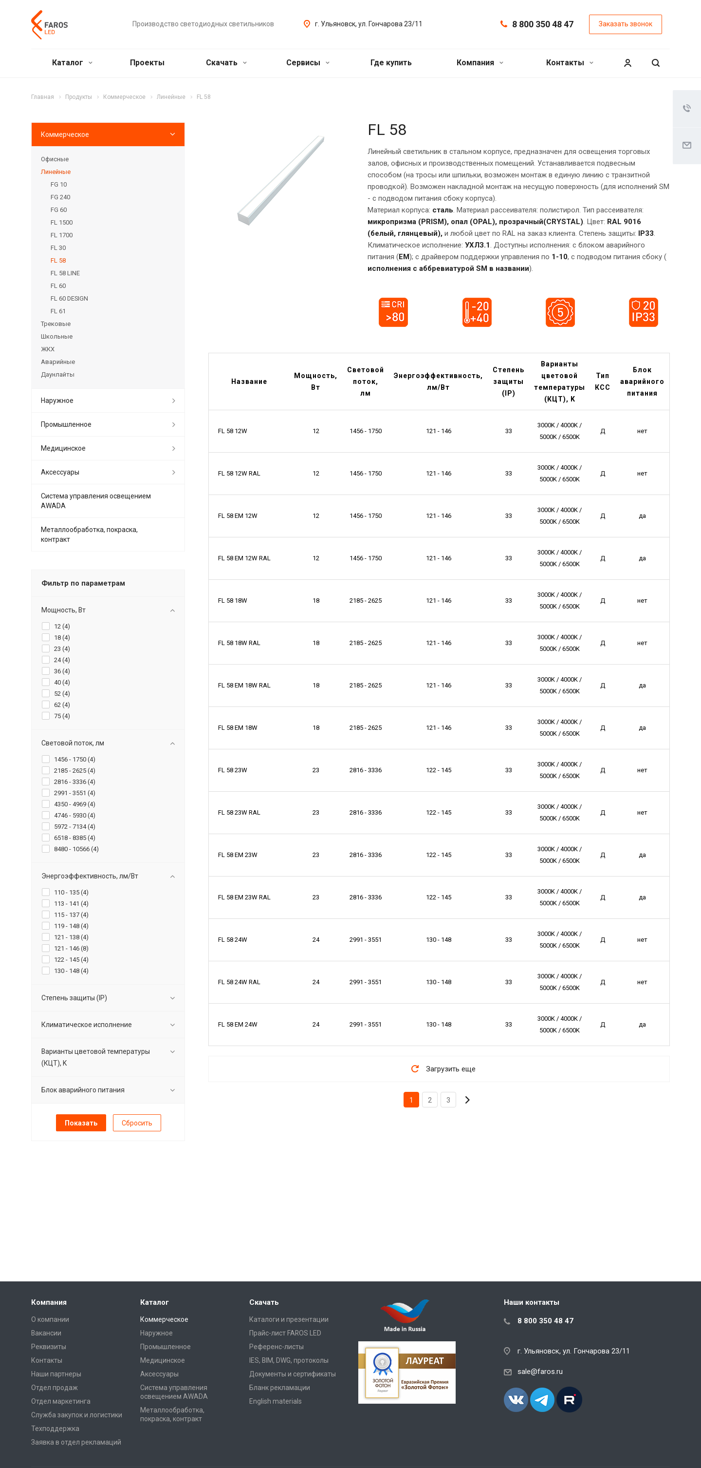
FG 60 (59, 209)
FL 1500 (62, 222)
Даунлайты (57, 374)
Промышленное (66, 424)
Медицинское (63, 448)
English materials (275, 1401)
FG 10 (59, 184)
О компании (50, 1319)
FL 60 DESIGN (69, 298)
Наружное (57, 400)
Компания (480, 62)
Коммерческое (65, 134)
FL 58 (58, 260)
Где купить (391, 62)
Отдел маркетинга (61, 1401)
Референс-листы (276, 1347)
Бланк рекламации (279, 1388)
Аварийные (58, 361)
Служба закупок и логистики (76, 1415)
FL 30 (58, 247)
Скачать (226, 62)
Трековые (56, 323)
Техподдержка (55, 1428)
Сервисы (308, 62)
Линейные (56, 171)
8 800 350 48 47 (542, 24)
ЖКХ (48, 349)
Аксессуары (60, 472)
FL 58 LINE (65, 273)
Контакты (569, 62)
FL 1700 (62, 235)
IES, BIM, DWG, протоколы (289, 1360)
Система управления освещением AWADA (96, 501)
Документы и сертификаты (292, 1374)
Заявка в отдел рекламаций (76, 1442)
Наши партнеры (56, 1374)
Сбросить (137, 1123)
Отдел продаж (54, 1388)
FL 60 (58, 285)
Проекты (147, 62)
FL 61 (58, 311)
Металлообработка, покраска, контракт (89, 534)
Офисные (55, 159)
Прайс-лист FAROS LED (285, 1333)
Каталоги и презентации (289, 1319)
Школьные (57, 336)
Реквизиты (48, 1347)
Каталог (72, 62)
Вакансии (46, 1333)
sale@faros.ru (540, 1371)
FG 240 (60, 197)
